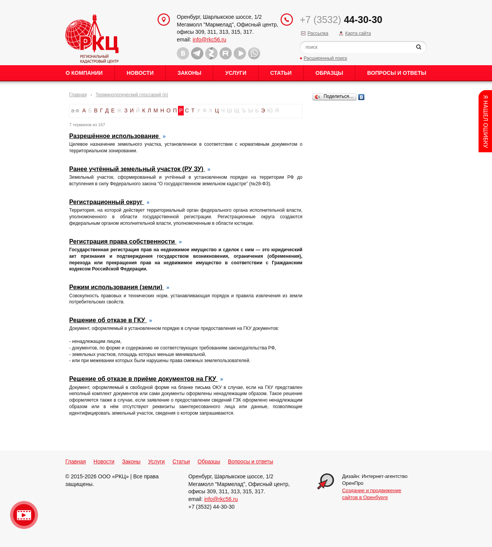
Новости (139, 73)
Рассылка (318, 33)
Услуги (235, 73)
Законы (189, 73)
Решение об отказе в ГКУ (108, 320)
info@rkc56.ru (209, 39)
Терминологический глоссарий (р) (132, 94)
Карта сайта (358, 33)
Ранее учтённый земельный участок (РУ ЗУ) (137, 169)
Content (485, 121)
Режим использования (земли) (116, 287)
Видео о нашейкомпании (24, 515)
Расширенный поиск (325, 58)
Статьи (281, 73)
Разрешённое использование (114, 136)
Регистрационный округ (106, 202)
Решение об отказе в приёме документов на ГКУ (143, 379)
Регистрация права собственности (122, 241)
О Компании (84, 73)
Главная (78, 94)
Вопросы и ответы (396, 73)
